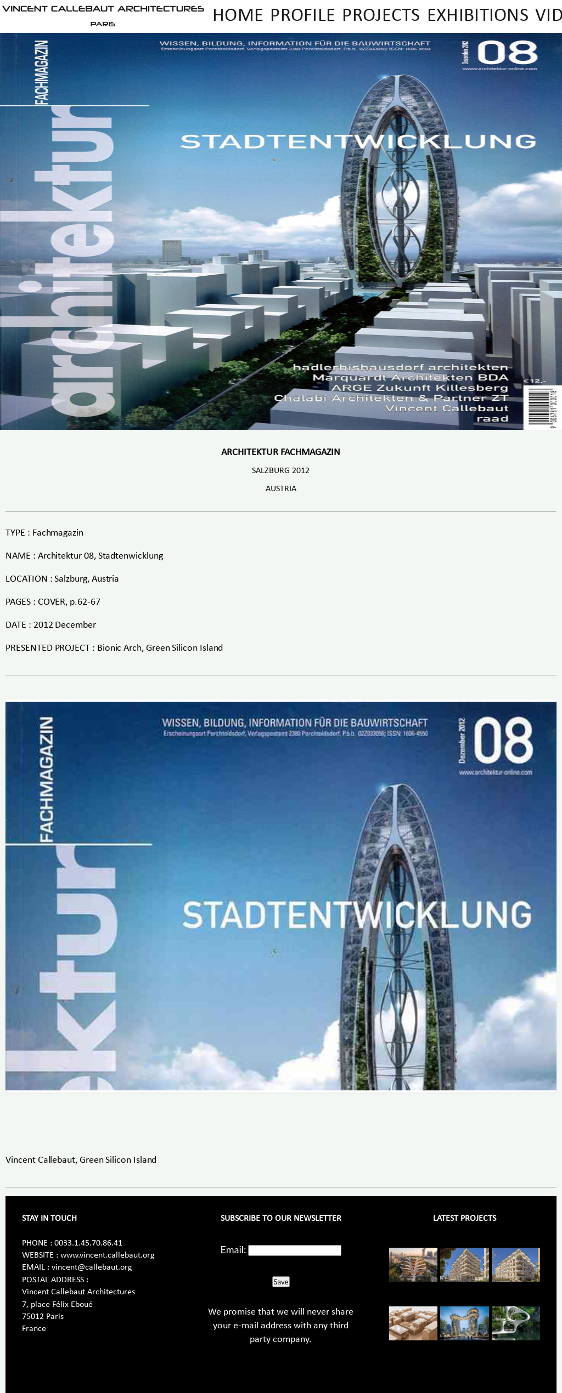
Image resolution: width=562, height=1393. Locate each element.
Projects (381, 16)
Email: (233, 1249)
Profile (302, 16)
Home (237, 16)
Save (280, 1281)
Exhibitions (478, 16)
